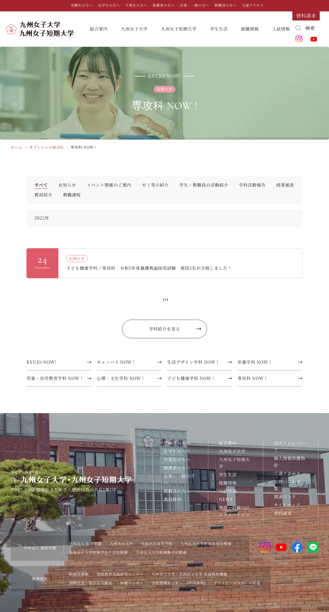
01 (165, 299)
